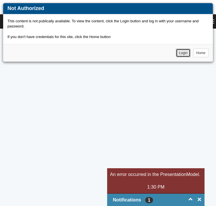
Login (183, 53)
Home (200, 53)
